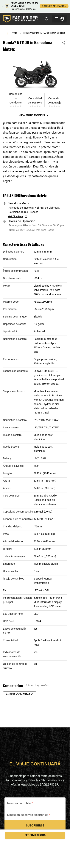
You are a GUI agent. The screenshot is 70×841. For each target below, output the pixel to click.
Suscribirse (35, 826)
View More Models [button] (32, 115)
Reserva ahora (35, 835)
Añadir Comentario (19, 695)
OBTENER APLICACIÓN (54, 6)
